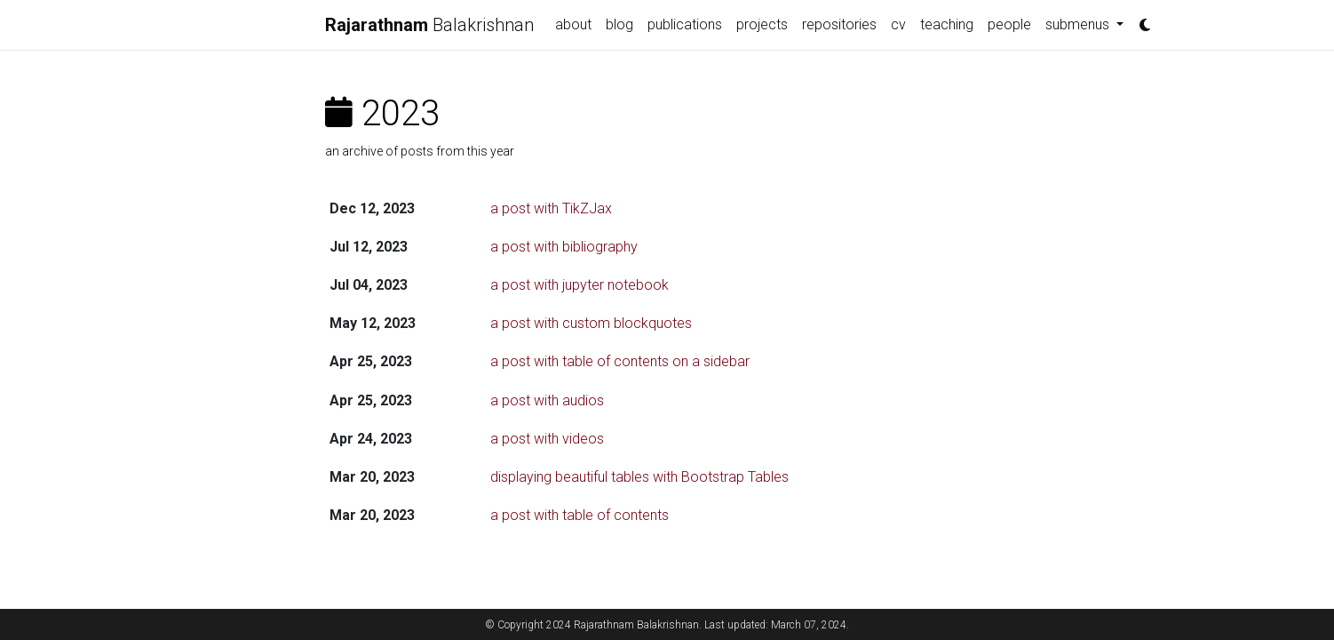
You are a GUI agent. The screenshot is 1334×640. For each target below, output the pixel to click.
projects (762, 24)
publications (684, 24)
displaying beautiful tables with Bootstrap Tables (639, 476)
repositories (839, 24)
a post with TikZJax (551, 208)
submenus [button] (1079, 24)
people (1009, 24)
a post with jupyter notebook (579, 284)
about (573, 24)
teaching (946, 24)
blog (619, 24)
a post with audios (547, 400)
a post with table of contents (579, 515)
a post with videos (547, 438)
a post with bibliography (564, 246)
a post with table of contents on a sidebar (620, 361)
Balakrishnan (429, 25)
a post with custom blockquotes (591, 323)
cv (898, 24)
